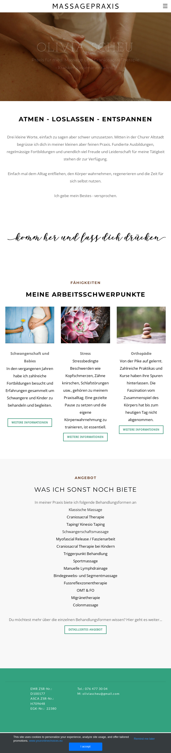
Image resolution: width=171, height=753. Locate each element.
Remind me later (144, 738)
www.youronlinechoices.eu (46, 740)
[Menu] (165, 5)
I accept (85, 746)
